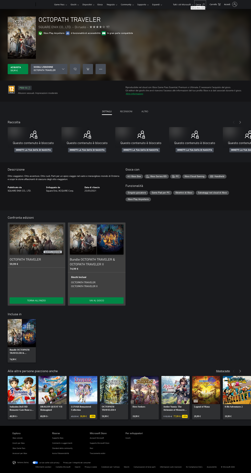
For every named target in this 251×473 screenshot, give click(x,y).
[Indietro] (234, 122)
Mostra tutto (223, 370)
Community (126, 4)
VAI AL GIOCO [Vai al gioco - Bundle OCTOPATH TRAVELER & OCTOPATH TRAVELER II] (96, 300)
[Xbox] (44, 4)
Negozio (111, 4)
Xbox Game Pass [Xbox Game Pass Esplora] (18, 448)
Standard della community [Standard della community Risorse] (62, 448)
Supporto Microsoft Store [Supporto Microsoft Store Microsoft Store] (99, 443)
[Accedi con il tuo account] (230, 4)
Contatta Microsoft (63, 467)
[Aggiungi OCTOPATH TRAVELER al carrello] (88, 69)
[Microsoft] (23, 4)
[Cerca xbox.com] (200, 4)
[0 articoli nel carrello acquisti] (215, 4)
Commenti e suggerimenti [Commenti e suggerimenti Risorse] (62, 443)
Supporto (141, 4)
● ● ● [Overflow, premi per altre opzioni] (100, 69)
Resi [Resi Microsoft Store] (91, 448)
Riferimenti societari (43, 467)
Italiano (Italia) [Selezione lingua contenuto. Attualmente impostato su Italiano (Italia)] (23, 462)
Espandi (156, 4)
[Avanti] (240, 122)
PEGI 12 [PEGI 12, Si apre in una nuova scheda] (25, 88)
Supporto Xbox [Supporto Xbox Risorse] (57, 438)
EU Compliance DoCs (194, 467)
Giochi (73, 4)
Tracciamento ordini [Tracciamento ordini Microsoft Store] (97, 453)
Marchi (126, 467)
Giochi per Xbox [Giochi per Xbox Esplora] (18, 443)
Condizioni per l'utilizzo (110, 467)
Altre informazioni (134, 93)
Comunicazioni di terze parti (145, 467)
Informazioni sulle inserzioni (171, 467)
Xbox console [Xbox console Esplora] (17, 438)
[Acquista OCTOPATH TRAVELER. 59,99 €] (18, 69)
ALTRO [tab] (145, 111)
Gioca (100, 4)
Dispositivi (87, 4)
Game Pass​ (59, 4)
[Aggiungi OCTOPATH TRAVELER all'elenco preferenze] (75, 69)
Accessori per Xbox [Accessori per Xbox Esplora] (19, 453)
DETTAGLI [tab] (107, 111)
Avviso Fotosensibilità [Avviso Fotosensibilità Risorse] (60, 453)
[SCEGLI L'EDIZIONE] (49, 69)
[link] (22, 341)
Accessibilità (212, 467)
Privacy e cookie (91, 467)
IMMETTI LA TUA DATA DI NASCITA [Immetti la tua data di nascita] (33, 150)
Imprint (77, 467)
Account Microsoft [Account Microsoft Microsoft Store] (97, 438)
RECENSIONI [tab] (126, 111)
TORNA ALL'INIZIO (36, 300)
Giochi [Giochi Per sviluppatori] (127, 438)
